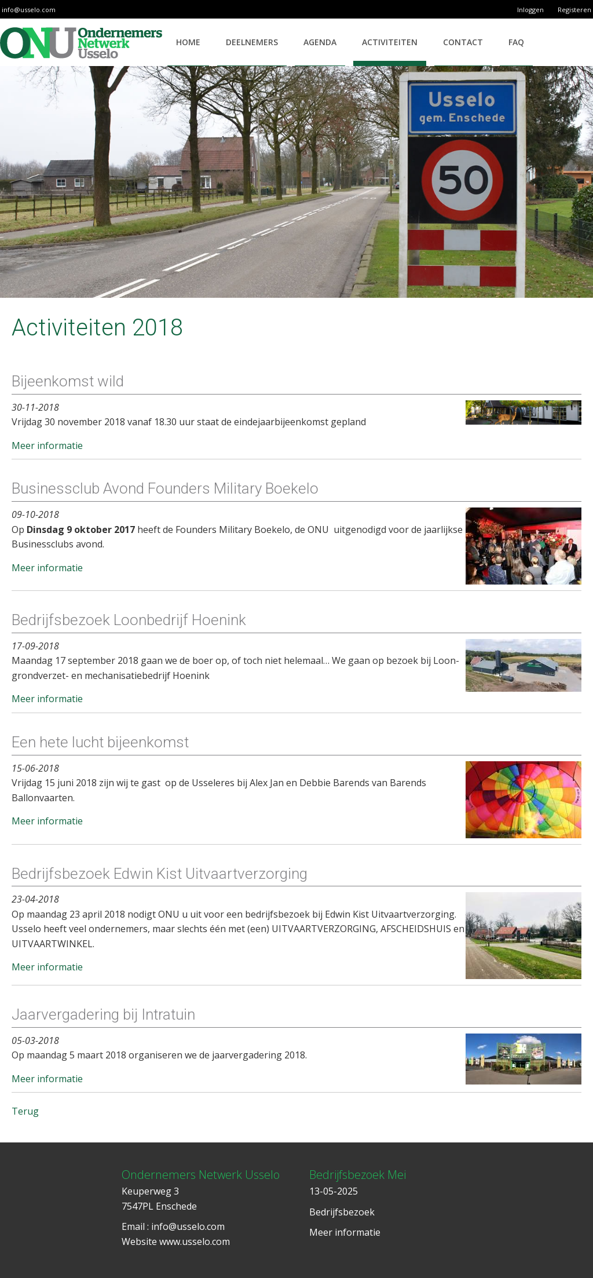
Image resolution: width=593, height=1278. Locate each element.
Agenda (319, 42)
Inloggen (530, 9)
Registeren (574, 9)
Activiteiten (390, 42)
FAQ (516, 42)
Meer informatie (47, 445)
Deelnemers (252, 42)
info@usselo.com (29, 9)
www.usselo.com (194, 1241)
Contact (463, 42)
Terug (25, 1111)
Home (188, 42)
